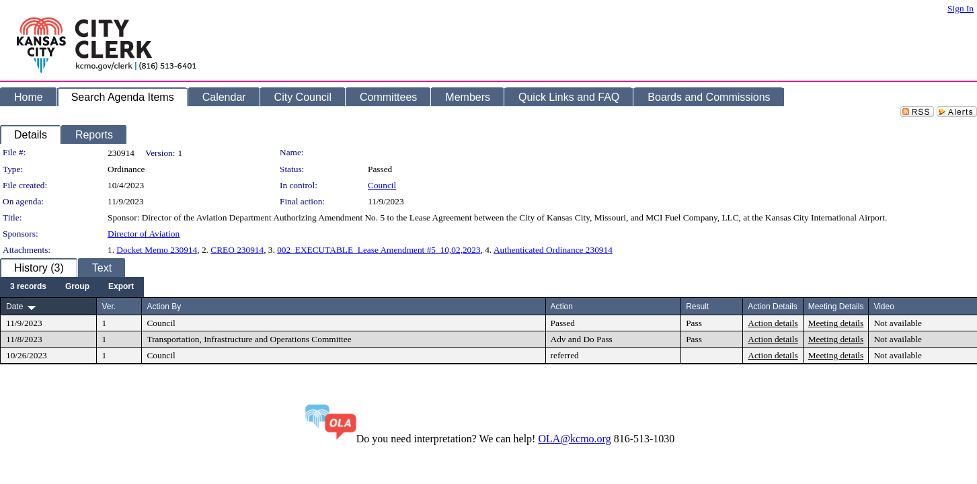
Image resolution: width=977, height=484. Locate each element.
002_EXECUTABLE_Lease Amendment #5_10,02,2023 (378, 250)
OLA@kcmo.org (574, 438)
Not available (897, 323)
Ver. (109, 306)
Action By (164, 306)
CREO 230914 (237, 250)
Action (562, 306)
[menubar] (72, 287)
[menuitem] (28, 287)
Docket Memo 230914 (156, 250)
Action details (772, 323)
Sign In (960, 8)
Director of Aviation (144, 234)
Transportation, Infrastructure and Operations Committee (249, 339)
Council (382, 185)
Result (697, 306)
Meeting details (836, 323)
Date (14, 306)
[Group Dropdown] (77, 287)
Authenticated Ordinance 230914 (553, 250)
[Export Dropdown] (121, 287)
